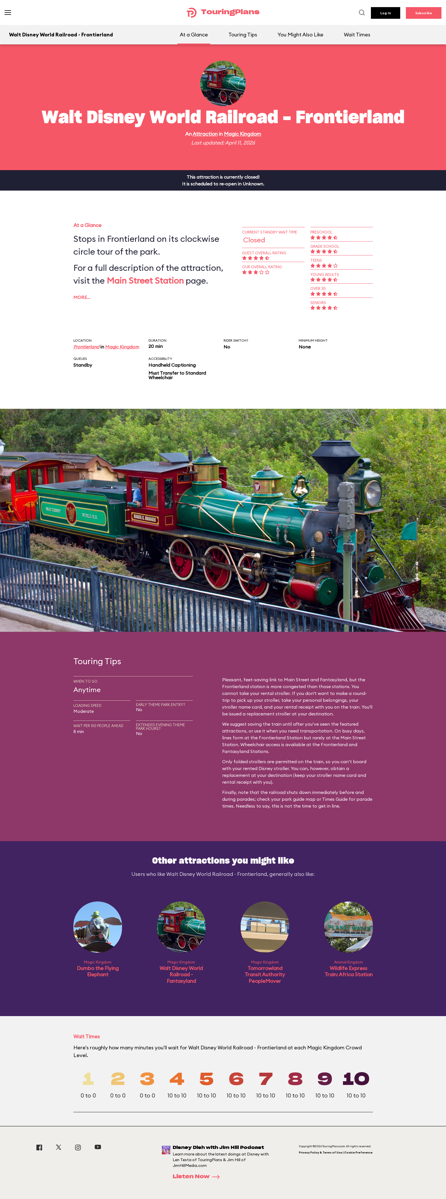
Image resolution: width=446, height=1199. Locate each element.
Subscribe (423, 13)
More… (81, 297)
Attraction (205, 134)
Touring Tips (242, 34)
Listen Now (198, 1176)
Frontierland (86, 347)
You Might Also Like (300, 34)
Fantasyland (333, 679)
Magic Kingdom (242, 134)
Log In (385, 13)
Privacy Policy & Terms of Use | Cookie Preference (336, 1152)
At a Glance (194, 34)
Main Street (296, 679)
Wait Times (357, 34)
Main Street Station (145, 280)
